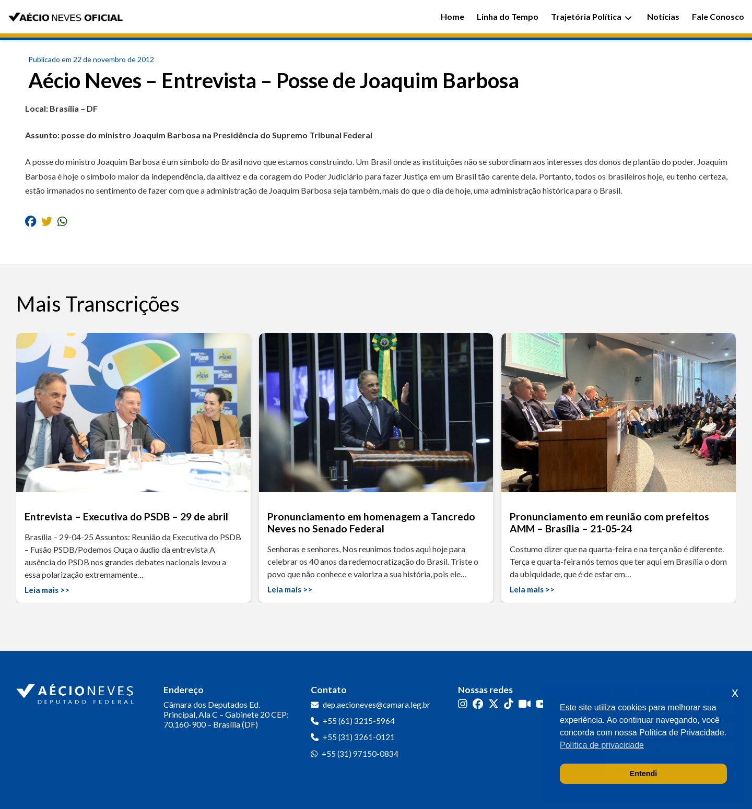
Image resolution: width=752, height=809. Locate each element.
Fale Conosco (718, 16)
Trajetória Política (591, 16)
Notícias (663, 16)
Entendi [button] (643, 773)
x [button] (735, 692)
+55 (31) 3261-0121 (359, 737)
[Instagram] (462, 703)
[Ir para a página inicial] (76, 691)
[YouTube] (542, 703)
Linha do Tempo (507, 16)
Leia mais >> (47, 589)
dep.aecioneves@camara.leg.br (376, 704)
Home (452, 16)
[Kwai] (525, 703)
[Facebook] (478, 703)
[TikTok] (508, 703)
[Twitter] (493, 703)
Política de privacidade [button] (602, 745)
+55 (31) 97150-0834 (360, 753)
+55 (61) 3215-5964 (359, 720)
